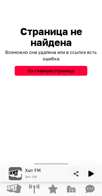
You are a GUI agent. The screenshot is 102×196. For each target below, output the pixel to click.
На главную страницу (51, 71)
